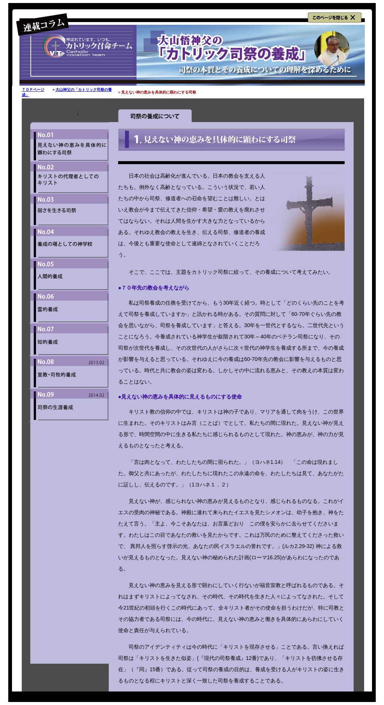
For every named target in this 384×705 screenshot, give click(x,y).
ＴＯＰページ (33, 90)
